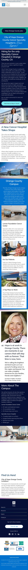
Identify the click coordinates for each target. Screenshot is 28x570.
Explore (2, 514)
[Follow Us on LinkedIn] (18, 534)
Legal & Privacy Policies (14, 557)
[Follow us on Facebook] (9, 534)
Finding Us (3, 517)
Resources (3, 510)
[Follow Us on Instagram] (12, 534)
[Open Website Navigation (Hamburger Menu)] (25, 4)
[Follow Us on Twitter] (15, 534)
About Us (3, 507)
